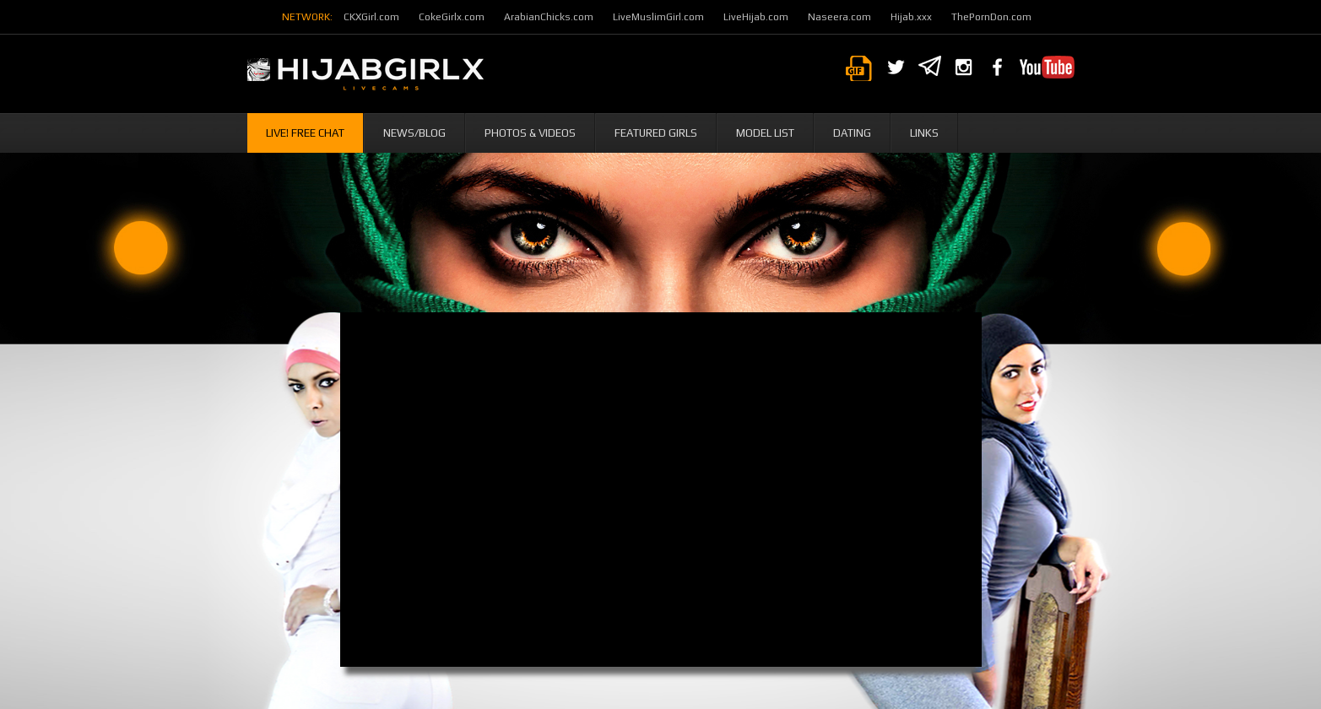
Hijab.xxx (911, 17)
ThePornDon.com (991, 17)
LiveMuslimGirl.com (658, 17)
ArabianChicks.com (548, 17)
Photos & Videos (530, 133)
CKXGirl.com (371, 17)
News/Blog (414, 133)
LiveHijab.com (755, 17)
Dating (852, 133)
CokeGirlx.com (452, 17)
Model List (765, 133)
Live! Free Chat (305, 133)
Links (924, 133)
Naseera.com (839, 17)
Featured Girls (655, 133)
